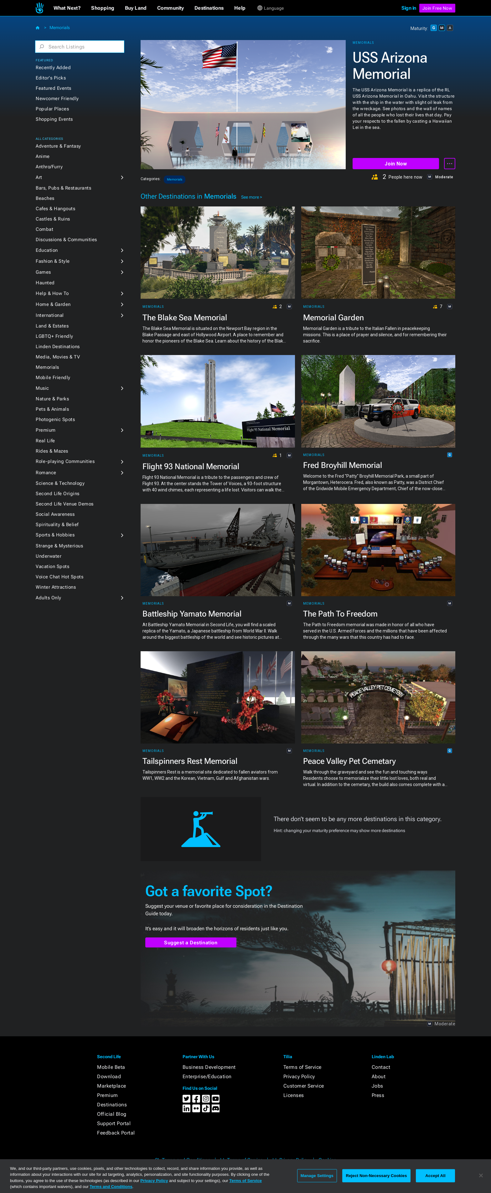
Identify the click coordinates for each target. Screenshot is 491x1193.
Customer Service (303, 1086)
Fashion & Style (53, 261)
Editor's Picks (51, 78)
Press (378, 1095)
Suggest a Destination (191, 943)
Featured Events (53, 88)
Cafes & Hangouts (55, 208)
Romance (46, 472)
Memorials (59, 27)
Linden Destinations (58, 346)
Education (47, 250)
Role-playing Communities (65, 461)
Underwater (48, 556)
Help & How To (52, 293)
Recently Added (53, 67)
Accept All (435, 1175)
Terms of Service (302, 1067)
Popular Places (52, 109)
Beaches (45, 198)
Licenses (293, 1095)
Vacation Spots (52, 566)
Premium (46, 430)
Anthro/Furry (49, 167)
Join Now (396, 164)
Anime (43, 156)
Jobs (377, 1086)
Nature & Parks (52, 399)
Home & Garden (53, 304)
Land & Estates (52, 326)
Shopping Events (54, 119)
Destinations (112, 1105)
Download (109, 1076)
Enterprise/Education (207, 1076)
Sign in (408, 8)
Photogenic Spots (55, 419)
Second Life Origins (58, 493)
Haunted (45, 283)
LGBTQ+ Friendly (54, 336)
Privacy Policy (299, 1076)
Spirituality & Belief (57, 524)
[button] (67, 8)
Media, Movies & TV (58, 357)
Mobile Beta (111, 1067)
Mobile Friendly (53, 377)
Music (42, 388)
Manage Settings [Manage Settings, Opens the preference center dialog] (317, 1175)
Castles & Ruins (53, 219)
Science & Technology (60, 483)
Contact (381, 1067)
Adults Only (48, 598)
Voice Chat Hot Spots (59, 577)
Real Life (45, 441)
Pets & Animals (52, 409)
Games (43, 272)
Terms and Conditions (111, 1186)
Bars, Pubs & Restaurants (63, 188)
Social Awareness (55, 514)
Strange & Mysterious (59, 546)
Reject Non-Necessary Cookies (376, 1175)
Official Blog (112, 1114)
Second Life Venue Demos (65, 504)
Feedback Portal (116, 1133)
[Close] (481, 1175)
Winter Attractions (56, 587)
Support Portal (114, 1123)
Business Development (209, 1067)
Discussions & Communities (66, 239)
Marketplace (111, 1086)
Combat (44, 229)
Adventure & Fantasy (58, 146)
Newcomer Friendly (57, 98)
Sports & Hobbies (55, 535)
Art (39, 177)
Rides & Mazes (52, 451)
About (379, 1076)
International (50, 315)
